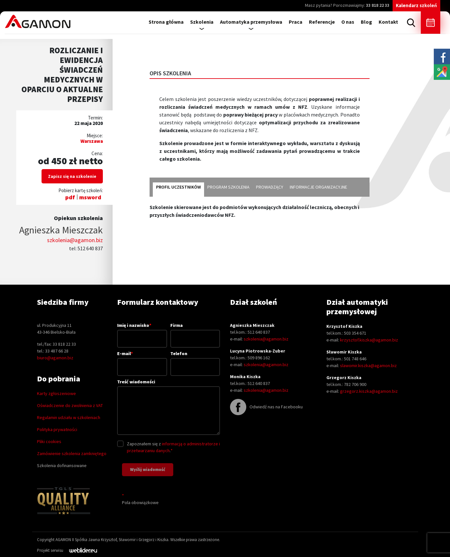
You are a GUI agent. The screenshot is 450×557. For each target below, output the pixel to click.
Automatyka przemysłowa (251, 22)
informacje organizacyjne (318, 187)
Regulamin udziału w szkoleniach (68, 417)
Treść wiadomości (168, 407)
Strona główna (166, 22)
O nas (347, 22)
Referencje (322, 22)
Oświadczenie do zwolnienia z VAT (70, 405)
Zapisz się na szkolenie (72, 176)
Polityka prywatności (57, 429)
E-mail (142, 360)
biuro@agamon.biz (55, 358)
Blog (366, 22)
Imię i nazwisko (142, 331)
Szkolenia (201, 22)
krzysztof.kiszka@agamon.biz (369, 340)
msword (90, 197)
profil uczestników (178, 187)
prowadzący (269, 187)
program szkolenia (228, 187)
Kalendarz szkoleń (416, 5)
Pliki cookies (49, 441)
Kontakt (388, 22)
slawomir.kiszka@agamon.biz (368, 365)
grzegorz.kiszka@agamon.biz (369, 391)
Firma (195, 331)
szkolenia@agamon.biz (75, 240)
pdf (70, 197)
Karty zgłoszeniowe (56, 393)
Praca (295, 22)
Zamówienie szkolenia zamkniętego (71, 453)
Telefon (195, 360)
